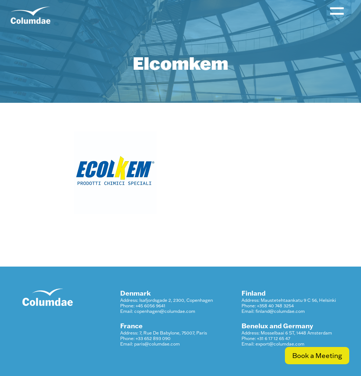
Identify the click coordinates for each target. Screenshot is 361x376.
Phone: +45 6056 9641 (142, 305)
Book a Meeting (317, 355)
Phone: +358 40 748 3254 (268, 305)
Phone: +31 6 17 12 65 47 (266, 338)
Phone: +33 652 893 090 (145, 338)
